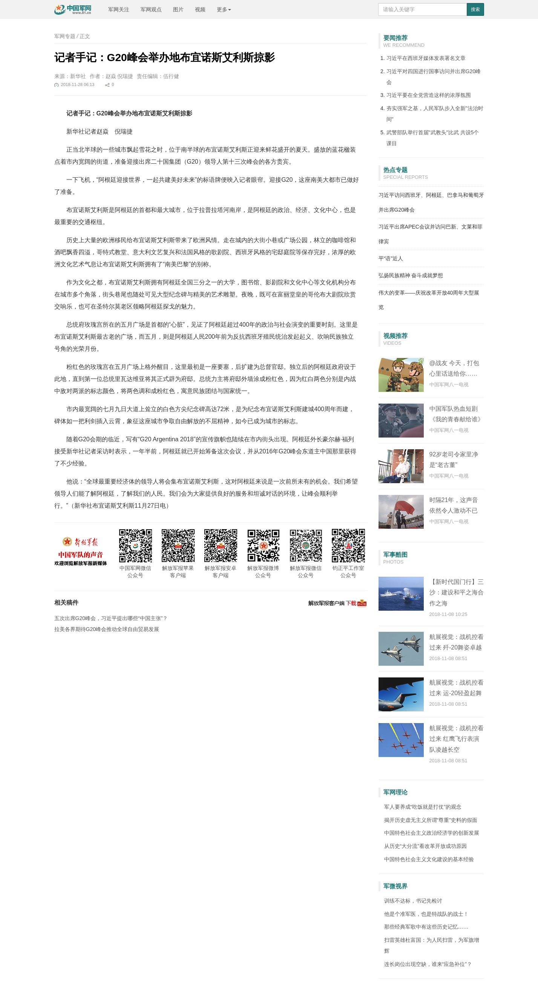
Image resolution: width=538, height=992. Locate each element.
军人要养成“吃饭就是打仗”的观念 (422, 807)
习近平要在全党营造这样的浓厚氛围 (428, 95)
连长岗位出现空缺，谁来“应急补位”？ (428, 964)
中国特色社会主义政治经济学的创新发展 (431, 833)
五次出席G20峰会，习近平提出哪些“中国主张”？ (111, 618)
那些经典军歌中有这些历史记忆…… (426, 927)
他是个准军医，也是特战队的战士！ (426, 914)
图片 (178, 9)
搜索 (475, 9)
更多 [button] (224, 9)
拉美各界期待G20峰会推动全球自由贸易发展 (106, 629)
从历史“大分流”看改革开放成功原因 (425, 846)
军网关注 (118, 9)
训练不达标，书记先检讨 (413, 901)
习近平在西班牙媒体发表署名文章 (426, 58)
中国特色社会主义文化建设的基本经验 (429, 859)
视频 (200, 9)
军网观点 (151, 9)
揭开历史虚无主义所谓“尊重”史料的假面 (430, 820)
